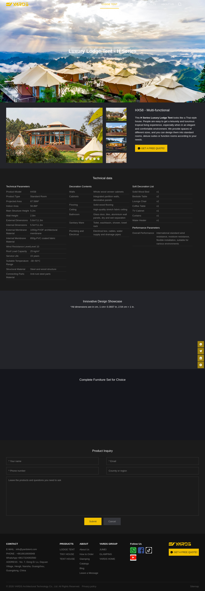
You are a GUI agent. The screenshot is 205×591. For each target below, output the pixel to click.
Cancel (112, 521)
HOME (93, 4)
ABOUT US (167, 4)
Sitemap (194, 586)
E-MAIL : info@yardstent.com (21, 549)
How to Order (87, 554)
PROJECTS (149, 4)
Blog (82, 568)
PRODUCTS (66, 544)
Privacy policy (88, 586)
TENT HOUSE (67, 559)
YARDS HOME (107, 559)
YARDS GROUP (108, 544)
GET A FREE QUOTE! (151, 148)
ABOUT (84, 544)
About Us (84, 549)
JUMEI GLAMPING (106, 552)
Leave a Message (89, 573)
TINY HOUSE (130, 4)
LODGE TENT (109, 4)
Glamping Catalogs (85, 561)
